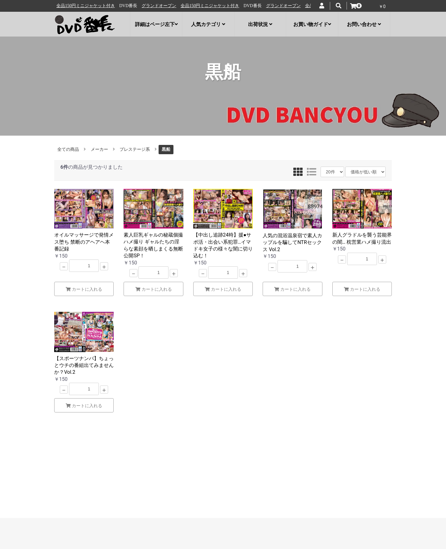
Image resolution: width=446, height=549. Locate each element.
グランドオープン (76, 5)
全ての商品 (68, 149)
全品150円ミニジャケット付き (127, 5)
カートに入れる (84, 289)
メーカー (99, 149)
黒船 (166, 149)
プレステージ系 (135, 149)
